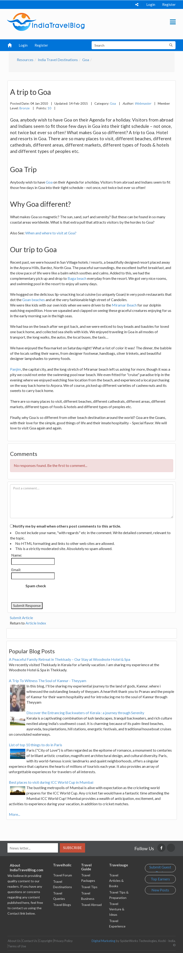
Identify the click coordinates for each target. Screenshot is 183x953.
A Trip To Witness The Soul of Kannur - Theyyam (47, 680)
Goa (85, 59)
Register (169, 4)
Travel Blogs (62, 905)
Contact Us (29, 941)
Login (150, 4)
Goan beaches (33, 299)
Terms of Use (17, 946)
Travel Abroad (91, 905)
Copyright (45, 941)
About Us (14, 941)
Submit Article (21, 617)
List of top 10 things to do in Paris (35, 744)
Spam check (35, 586)
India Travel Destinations (58, 59)
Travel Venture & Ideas (116, 909)
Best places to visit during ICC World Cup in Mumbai (51, 782)
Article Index (35, 623)
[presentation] (88, 591)
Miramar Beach (124, 305)
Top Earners (160, 879)
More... (14, 814)
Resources (25, 59)
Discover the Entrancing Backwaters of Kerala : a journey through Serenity (85, 712)
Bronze (24, 108)
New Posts (160, 890)
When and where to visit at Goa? (50, 233)
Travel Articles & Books (116, 880)
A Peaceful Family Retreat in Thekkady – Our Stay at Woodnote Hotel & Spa (69, 659)
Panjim (15, 369)
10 (49, 108)
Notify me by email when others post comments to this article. (67, 526)
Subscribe (72, 848)
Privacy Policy (63, 941)
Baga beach (77, 278)
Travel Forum (62, 875)
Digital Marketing (103, 941)
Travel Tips (89, 887)
